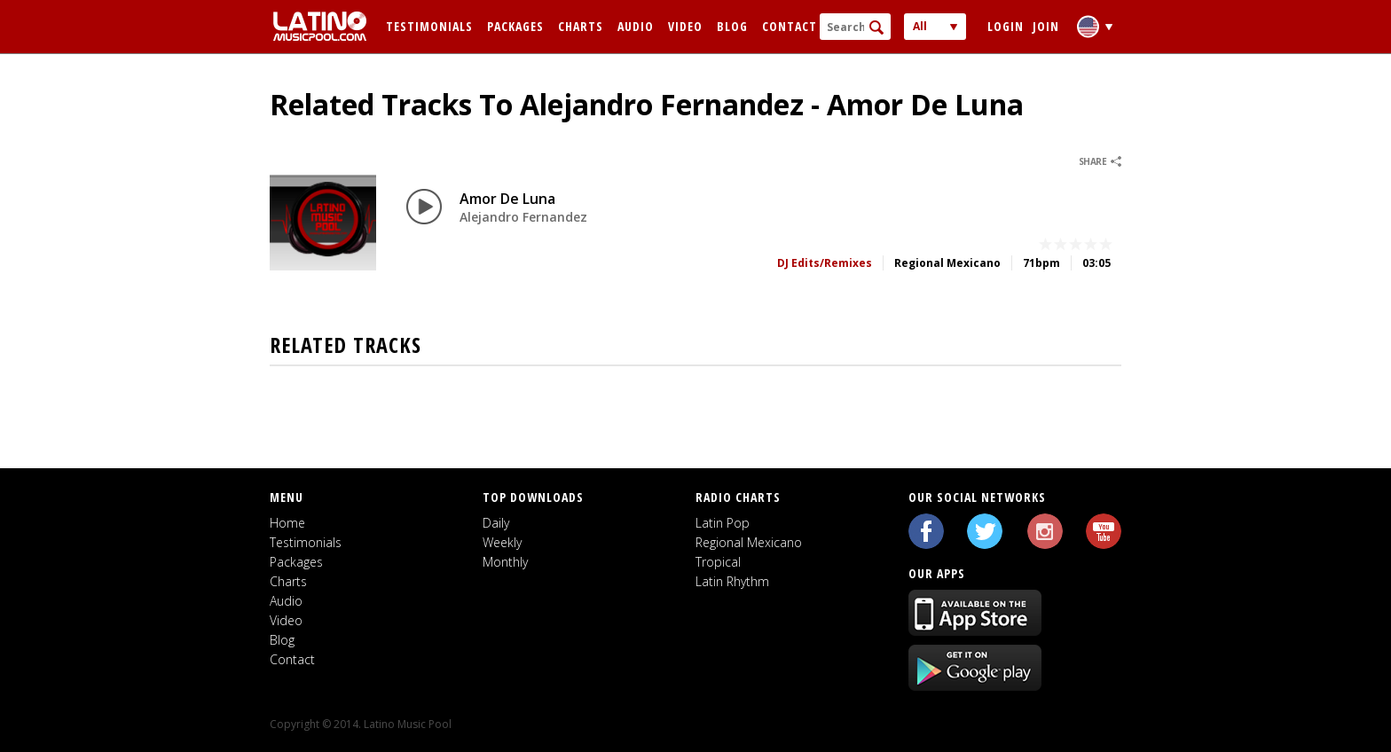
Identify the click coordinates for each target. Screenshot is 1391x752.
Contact (789, 26)
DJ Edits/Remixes (824, 262)
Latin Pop (723, 522)
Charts (580, 26)
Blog (732, 26)
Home (287, 522)
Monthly (505, 561)
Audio (635, 26)
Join (1046, 26)
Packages (515, 26)
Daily (496, 522)
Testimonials (429, 26)
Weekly (502, 542)
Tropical (718, 561)
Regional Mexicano (749, 542)
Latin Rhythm (732, 581)
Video (685, 26)
